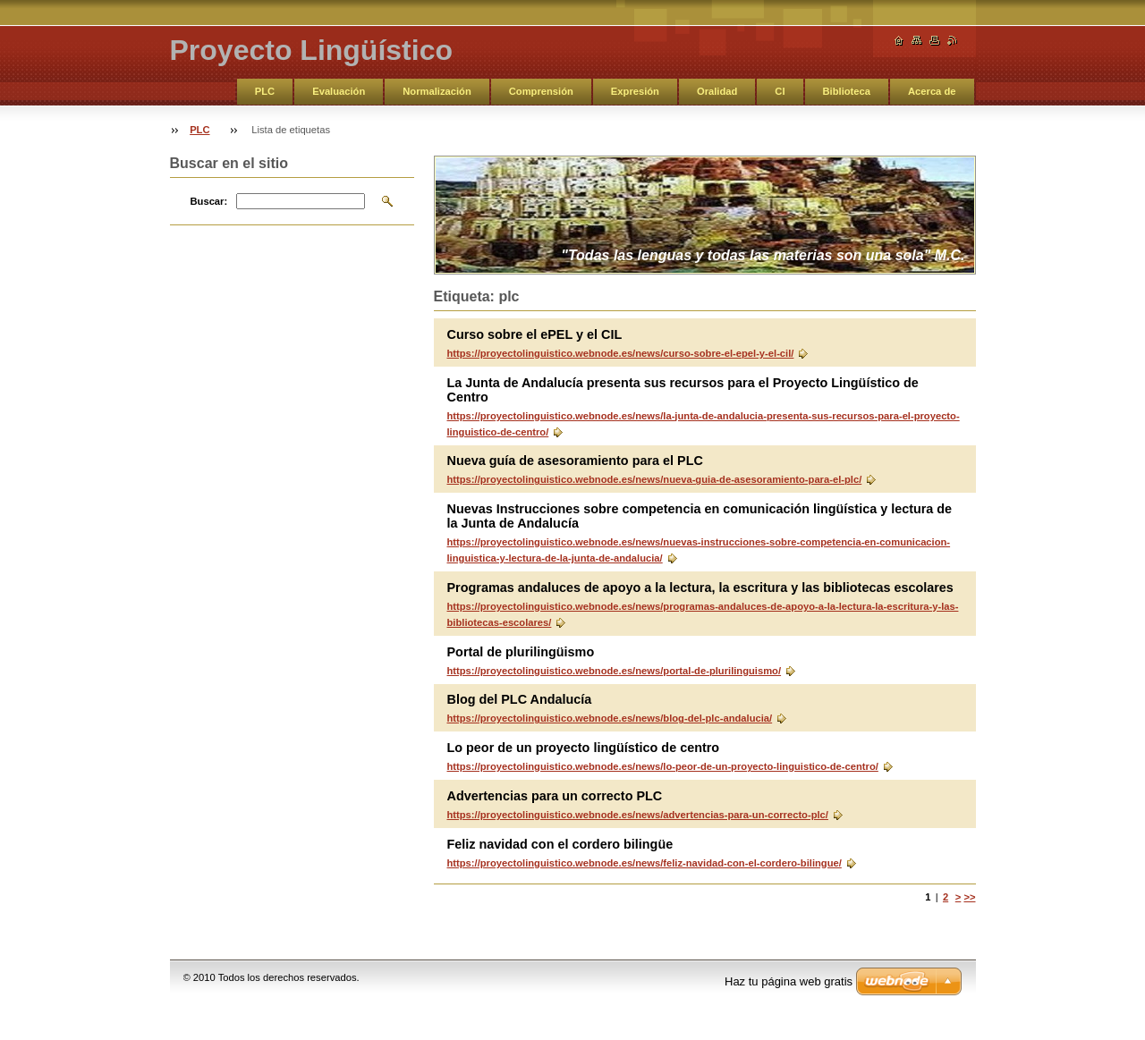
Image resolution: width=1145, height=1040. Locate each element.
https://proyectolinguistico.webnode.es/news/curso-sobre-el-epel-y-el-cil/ (620, 353)
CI (780, 91)
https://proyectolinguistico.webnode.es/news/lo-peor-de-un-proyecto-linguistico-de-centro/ (662, 766)
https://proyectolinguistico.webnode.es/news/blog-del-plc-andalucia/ (610, 718)
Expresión (635, 91)
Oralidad (717, 91)
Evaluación (338, 91)
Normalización (437, 91)
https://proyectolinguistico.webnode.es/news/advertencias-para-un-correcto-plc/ (637, 814)
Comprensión (541, 91)
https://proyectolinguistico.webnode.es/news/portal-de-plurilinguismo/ (614, 670)
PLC (265, 91)
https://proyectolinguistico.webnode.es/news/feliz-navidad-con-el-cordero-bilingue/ (644, 863)
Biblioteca (846, 91)
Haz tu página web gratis (788, 981)
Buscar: (209, 201)
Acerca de (932, 91)
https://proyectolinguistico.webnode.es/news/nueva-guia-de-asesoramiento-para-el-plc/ (654, 479)
